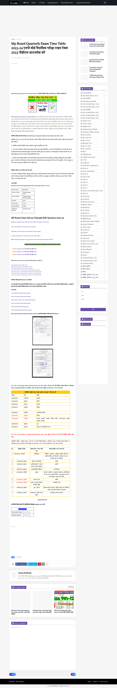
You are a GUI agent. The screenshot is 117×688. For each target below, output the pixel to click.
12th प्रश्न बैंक (94, 110)
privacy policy (104, 681)
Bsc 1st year (94, 146)
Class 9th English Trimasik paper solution (22, 268)
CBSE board (94, 155)
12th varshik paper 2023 (94, 107)
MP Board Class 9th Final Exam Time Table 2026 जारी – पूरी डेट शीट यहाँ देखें (20, 612)
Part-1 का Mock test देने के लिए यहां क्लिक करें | (25, 249)
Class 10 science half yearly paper (20, 303)
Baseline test (94, 143)
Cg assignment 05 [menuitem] (53, 2)
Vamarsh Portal (94, 236)
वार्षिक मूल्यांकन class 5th (94, 275)
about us (95, 681)
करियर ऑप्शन (94, 266)
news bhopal (94, 250)
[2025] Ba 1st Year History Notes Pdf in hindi (96, 53)
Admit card (94, 121)
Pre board (94, 210)
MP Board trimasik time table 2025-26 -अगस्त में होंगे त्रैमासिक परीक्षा (63, 611)
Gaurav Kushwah (24, 573)
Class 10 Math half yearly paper (20, 306)
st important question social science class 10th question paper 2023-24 (33, 239)
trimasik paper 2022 (94, 261)
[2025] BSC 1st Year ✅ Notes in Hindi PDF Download (95, 69)
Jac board (94, 199)
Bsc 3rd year (94, 149)
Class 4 (94, 180)
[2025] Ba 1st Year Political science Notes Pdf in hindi (96, 45)
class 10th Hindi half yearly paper (21, 293)
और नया (13, 674)
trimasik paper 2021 (94, 258)
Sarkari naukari (94, 224)
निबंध (94, 272)
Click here (27, 512)
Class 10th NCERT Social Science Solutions (23, 226)
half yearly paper (94, 241)
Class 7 (94, 188)
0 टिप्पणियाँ (26, 57)
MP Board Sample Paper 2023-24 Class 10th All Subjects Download (30, 222)
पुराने (73, 674)
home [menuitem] (26, 2)
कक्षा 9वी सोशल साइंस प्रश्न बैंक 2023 (19, 265)
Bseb (94, 152)
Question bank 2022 (94, 216)
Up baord (94, 230)
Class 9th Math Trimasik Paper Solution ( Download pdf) (26, 273)
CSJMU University (94, 157)
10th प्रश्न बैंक (94, 99)
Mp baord (94, 208)
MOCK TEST (94, 205)
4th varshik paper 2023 (94, 113)
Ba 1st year (94, 141)
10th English (94, 93)
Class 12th (94, 177)
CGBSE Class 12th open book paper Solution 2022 (96, 76)
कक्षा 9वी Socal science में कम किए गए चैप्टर (21, 266)
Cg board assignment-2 (94, 166)
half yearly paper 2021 (94, 244)
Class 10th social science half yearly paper (23, 300)
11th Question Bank (94, 101)
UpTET (94, 233)
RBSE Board (94, 219)
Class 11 (94, 174)
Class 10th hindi (94, 171)
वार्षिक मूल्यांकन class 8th (94, 278)
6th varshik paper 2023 (94, 115)
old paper (94, 252)
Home (89, 681)
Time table (18, 39)
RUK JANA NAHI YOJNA (94, 222)
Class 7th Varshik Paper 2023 (94, 191)
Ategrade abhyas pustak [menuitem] (83, 2)
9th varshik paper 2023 (94, 118)
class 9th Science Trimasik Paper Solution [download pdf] (26, 271)
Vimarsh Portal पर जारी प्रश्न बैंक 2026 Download (96, 60)
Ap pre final (94, 124)
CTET (94, 160)
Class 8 (94, 194)
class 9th (94, 238)
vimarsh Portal (94, 264)
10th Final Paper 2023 (94, 96)
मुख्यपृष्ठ (13, 39)
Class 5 (94, 182)
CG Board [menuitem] (42, 2)
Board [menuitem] (33, 2)
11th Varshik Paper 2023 (94, 104)
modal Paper (94, 247)
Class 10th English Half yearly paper (21, 310)
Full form (94, 196)
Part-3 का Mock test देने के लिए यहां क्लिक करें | (25, 254)
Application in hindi (94, 129)
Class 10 (94, 169)
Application (94, 127)
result (94, 255)
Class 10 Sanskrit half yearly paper (21, 296)
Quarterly (94, 213)
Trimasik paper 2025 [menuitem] (66, 2)
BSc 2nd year (94, 138)
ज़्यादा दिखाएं (70, 586)
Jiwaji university (94, 202)
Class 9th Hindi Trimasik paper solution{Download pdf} (25, 270)
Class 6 (94, 185)
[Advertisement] (58, 21)
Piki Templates (20, 681)
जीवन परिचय (94, 269)
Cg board (94, 163)
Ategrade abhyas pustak (94, 132)
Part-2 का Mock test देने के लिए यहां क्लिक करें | (25, 251)
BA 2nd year (94, 135)
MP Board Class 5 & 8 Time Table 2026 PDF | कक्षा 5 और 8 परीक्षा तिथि (42, 611)
